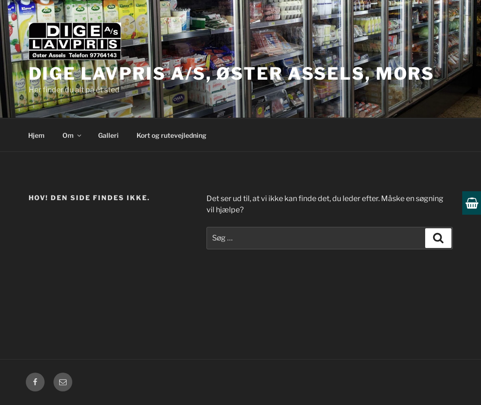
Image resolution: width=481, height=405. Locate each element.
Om (72, 135)
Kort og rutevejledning (171, 135)
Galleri (108, 135)
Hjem (36, 135)
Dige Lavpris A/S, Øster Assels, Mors (232, 73)
